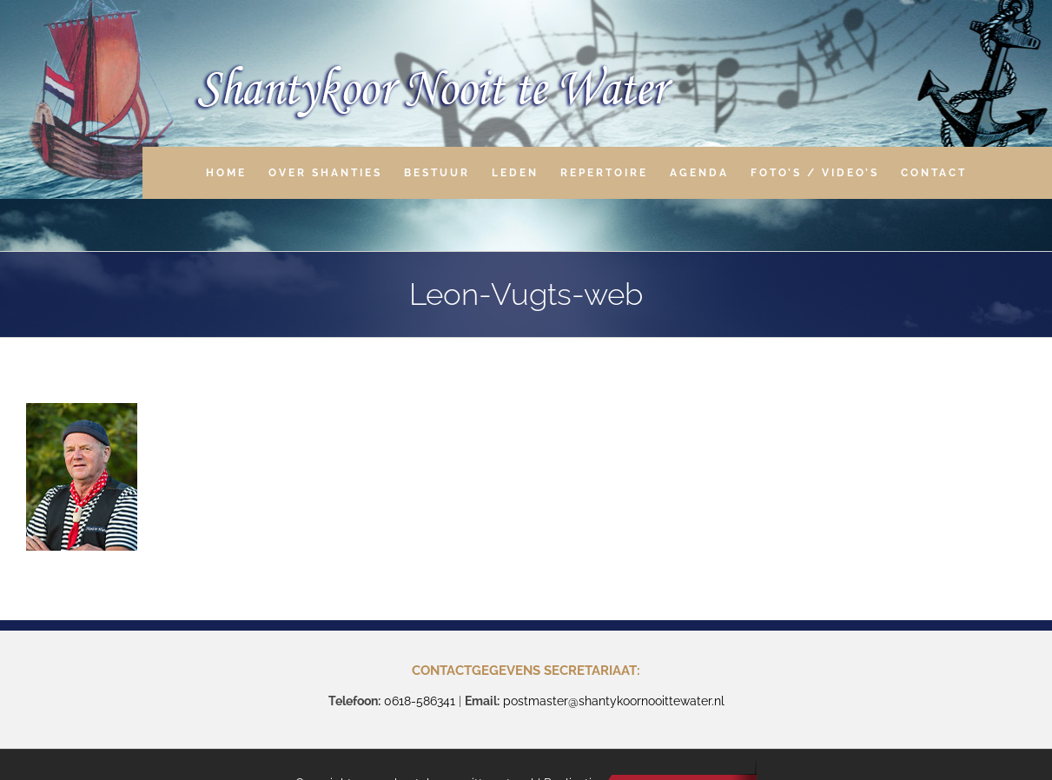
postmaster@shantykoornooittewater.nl (613, 701)
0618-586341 (419, 701)
